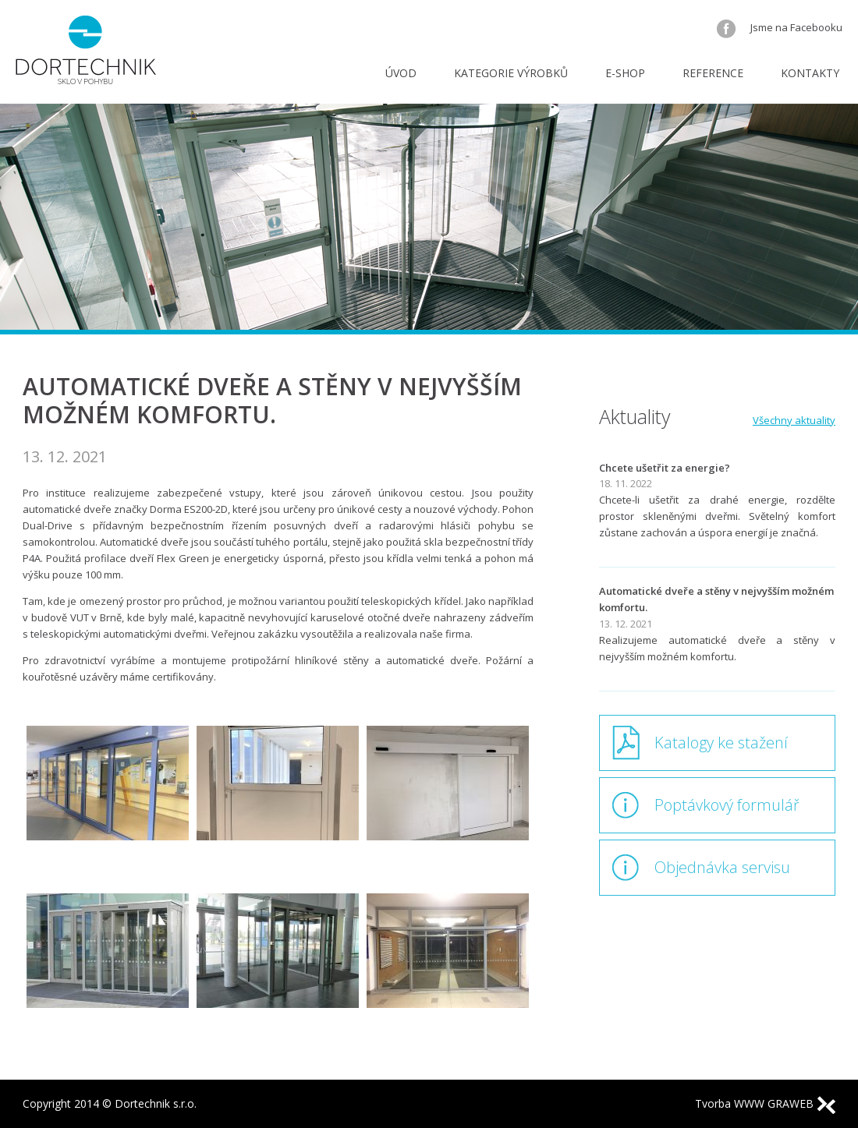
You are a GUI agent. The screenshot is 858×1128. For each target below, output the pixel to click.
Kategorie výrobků (511, 72)
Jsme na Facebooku (779, 27)
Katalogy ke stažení (721, 742)
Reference (712, 72)
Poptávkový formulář (727, 804)
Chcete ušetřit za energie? (664, 468)
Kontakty (810, 72)
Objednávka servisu (722, 867)
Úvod (401, 72)
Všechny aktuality (794, 420)
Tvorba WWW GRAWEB (765, 1103)
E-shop (625, 72)
